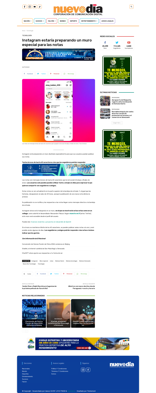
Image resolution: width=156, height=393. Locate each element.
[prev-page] (23, 331)
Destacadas (115, 97)
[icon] (24, 6)
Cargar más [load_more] (117, 123)
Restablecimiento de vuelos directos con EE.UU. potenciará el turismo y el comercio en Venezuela (122, 114)
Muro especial (44, 261)
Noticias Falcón (59, 261)
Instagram (35, 261)
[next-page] (26, 331)
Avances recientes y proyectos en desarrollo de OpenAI (51, 222)
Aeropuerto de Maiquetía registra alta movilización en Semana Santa (122, 102)
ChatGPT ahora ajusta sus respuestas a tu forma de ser (42, 253)
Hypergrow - (71, 391)
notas (51, 261)
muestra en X (74, 213)
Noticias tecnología (71, 261)
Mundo (34, 318)
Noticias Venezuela (84, 261)
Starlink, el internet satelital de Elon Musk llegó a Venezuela (43, 249)
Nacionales (58, 318)
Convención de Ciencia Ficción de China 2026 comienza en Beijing (46, 244)
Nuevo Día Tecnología (29, 264)
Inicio (23, 31)
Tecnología (30, 31)
